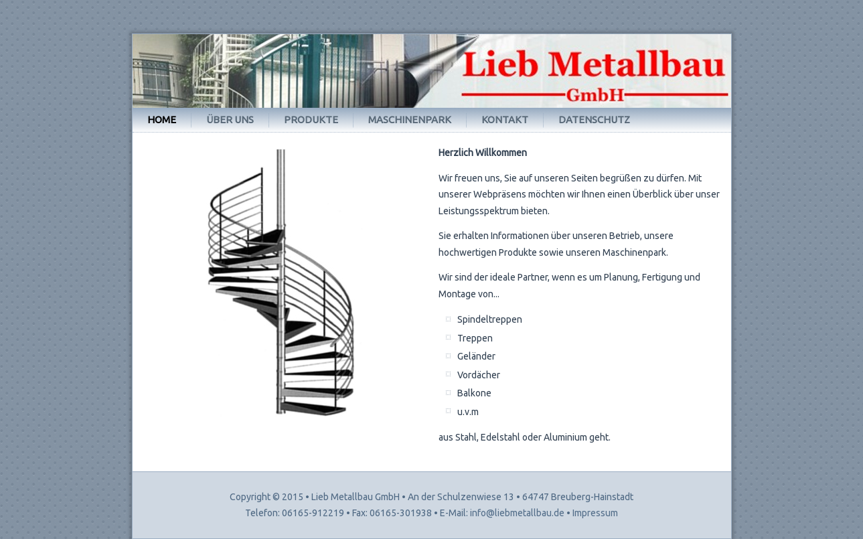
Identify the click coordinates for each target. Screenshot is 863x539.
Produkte (311, 119)
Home (161, 119)
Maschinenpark (409, 119)
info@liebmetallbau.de (517, 513)
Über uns (230, 119)
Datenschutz (594, 119)
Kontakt (504, 119)
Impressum (595, 513)
